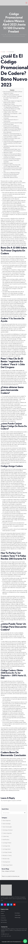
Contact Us (3, 917)
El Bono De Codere (8, 163)
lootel (3, 51)
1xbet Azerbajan (7, 823)
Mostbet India (6, 858)
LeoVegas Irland (6, 849)
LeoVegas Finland (7, 842)
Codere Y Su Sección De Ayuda (11, 94)
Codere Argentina (7, 833)
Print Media (17, 913)
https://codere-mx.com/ (21, 687)
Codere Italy (6, 836)
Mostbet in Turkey (7, 855)
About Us (3, 911)
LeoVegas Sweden (7, 852)
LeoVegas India (6, 845)
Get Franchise (4, 922)
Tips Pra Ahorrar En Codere (10, 175)
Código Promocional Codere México (12, 129)
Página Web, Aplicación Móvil (11, 177)
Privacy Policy (4, 920)
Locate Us (3, 915)
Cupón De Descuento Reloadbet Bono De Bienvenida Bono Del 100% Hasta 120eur (13, 143)
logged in (9, 800)
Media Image (17, 917)
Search (24, 812)
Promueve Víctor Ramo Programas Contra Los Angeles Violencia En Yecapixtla (12, 160)
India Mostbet (6, 839)
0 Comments (11, 51)
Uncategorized (6, 861)
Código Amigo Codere (9, 104)
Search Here (5, 809)
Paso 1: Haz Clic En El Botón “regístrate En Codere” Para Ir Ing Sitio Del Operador (13, 98)
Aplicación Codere (8, 152)
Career (2, 913)
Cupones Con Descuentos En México (12, 154)
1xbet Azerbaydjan (7, 826)
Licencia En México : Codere (10, 136)
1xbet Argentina (6, 820)
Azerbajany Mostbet (8, 830)
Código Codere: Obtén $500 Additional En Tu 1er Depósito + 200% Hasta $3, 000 (12, 113)
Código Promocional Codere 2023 (12, 138)
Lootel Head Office (5, 928)
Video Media (17, 915)
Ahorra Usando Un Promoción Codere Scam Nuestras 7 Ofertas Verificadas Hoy (13, 169)
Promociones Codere (9, 140)
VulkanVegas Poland (7, 865)
